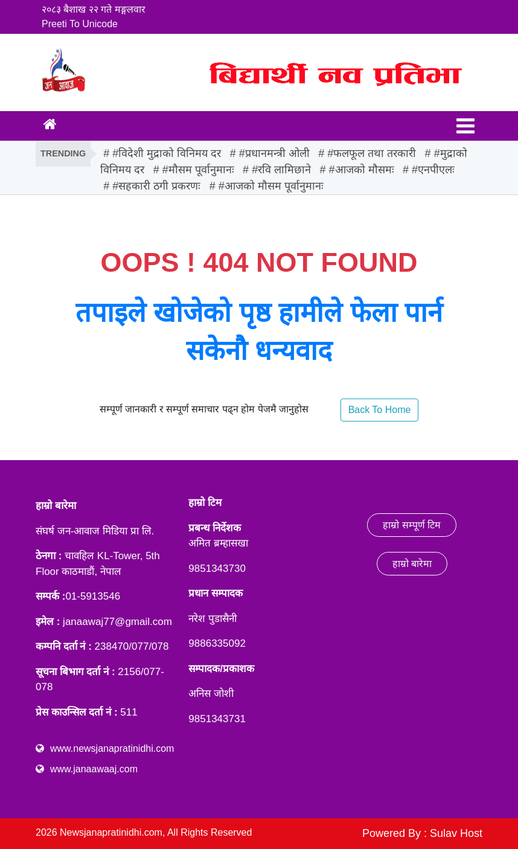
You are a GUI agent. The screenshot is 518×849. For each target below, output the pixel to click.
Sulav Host (456, 833)
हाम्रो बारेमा (412, 564)
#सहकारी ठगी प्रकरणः (156, 186)
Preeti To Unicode (80, 24)
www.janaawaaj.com (94, 769)
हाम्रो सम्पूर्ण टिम (412, 525)
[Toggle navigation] (465, 125)
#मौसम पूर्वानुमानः (198, 170)
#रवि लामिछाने (281, 170)
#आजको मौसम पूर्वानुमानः (271, 186)
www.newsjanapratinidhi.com (112, 748)
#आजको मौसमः (361, 170)
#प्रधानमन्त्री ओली (274, 153)
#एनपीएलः (433, 170)
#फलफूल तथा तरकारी (371, 153)
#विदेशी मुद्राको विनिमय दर (166, 153)
